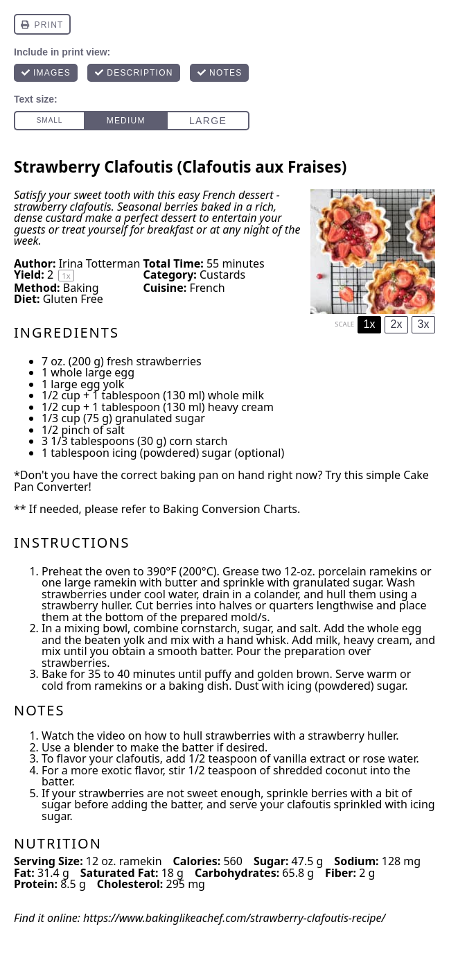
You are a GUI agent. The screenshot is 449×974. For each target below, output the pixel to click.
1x (370, 324)
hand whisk (256, 639)
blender (93, 747)
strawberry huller (86, 605)
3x (424, 324)
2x (397, 324)
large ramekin (100, 582)
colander (276, 594)
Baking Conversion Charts (230, 508)
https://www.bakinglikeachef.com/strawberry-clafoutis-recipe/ (234, 917)
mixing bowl (95, 628)
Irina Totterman (100, 263)
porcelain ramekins (367, 571)
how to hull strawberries (208, 735)
